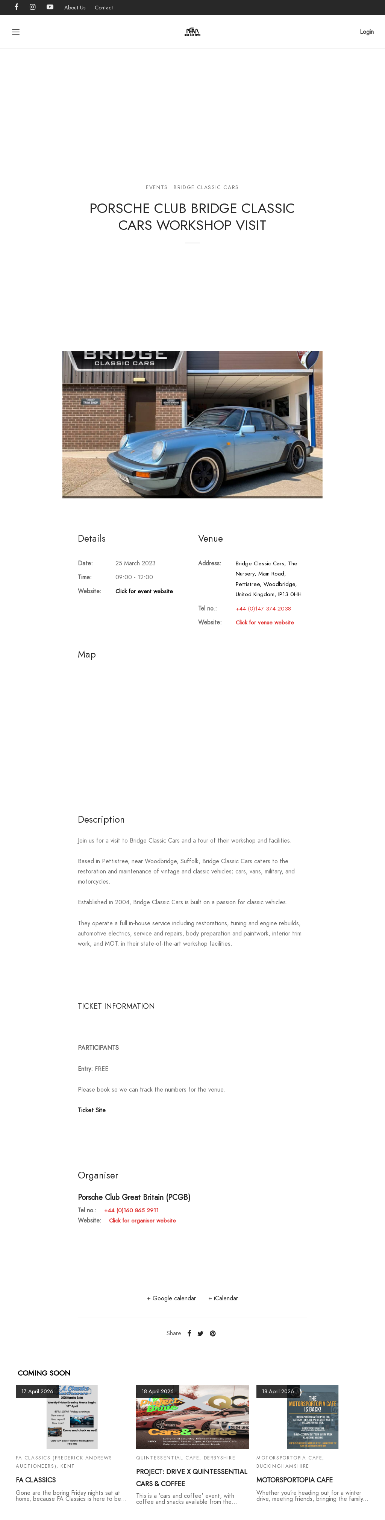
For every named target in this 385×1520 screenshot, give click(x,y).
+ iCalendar (223, 1298)
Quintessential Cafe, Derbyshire (186, 1457)
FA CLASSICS (36, 1480)
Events (157, 187)
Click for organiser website (142, 1220)
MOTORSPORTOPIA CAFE (294, 1480)
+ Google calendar (171, 1298)
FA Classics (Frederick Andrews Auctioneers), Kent (64, 1462)
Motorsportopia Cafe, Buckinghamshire (290, 1462)
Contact (104, 7)
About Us (75, 7)
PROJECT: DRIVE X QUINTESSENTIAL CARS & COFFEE (191, 1478)
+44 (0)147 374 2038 (263, 608)
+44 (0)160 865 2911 (131, 1210)
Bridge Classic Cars (206, 187)
